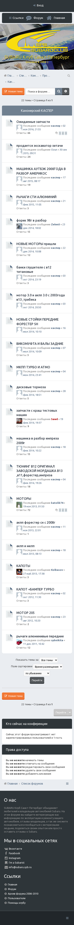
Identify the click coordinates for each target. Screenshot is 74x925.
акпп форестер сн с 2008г (35, 522)
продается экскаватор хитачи (39, 145)
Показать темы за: (37, 660)
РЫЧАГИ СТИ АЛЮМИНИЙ (36, 197)
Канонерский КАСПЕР (37, 110)
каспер (55, 125)
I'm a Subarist (16, 862)
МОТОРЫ (23, 498)
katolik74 (57, 502)
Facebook (14, 853)
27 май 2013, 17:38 (33, 573)
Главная (59, 17)
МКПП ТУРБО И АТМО (33, 367)
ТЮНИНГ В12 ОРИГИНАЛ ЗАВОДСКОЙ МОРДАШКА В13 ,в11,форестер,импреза (39, 471)
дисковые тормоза (31, 387)
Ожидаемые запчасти (33, 122)
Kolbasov (57, 569)
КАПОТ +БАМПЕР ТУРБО (35, 589)
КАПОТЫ (23, 566)
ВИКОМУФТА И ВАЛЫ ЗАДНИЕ (39, 343)
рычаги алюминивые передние (40, 636)
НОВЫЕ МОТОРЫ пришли (36, 244)
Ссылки (18, 17)
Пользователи (16, 898)
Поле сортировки (37, 666)
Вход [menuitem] (40, 5)
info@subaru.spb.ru (20, 867)
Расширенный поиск (65, 91)
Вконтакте (15, 848)
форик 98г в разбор (31, 220)
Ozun (54, 149)
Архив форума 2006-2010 (23, 893)
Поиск (58, 91)
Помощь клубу (16, 902)
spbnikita (57, 640)
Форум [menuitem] (38, 17)
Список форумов (32, 783)
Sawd (54, 419)
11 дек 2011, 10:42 (33, 643)
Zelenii (55, 224)
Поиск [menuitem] (68, 76)
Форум (12, 889)
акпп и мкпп (25, 546)
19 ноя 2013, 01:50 (33, 506)
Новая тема (15, 91)
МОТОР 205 (25, 613)
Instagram (15, 858)
